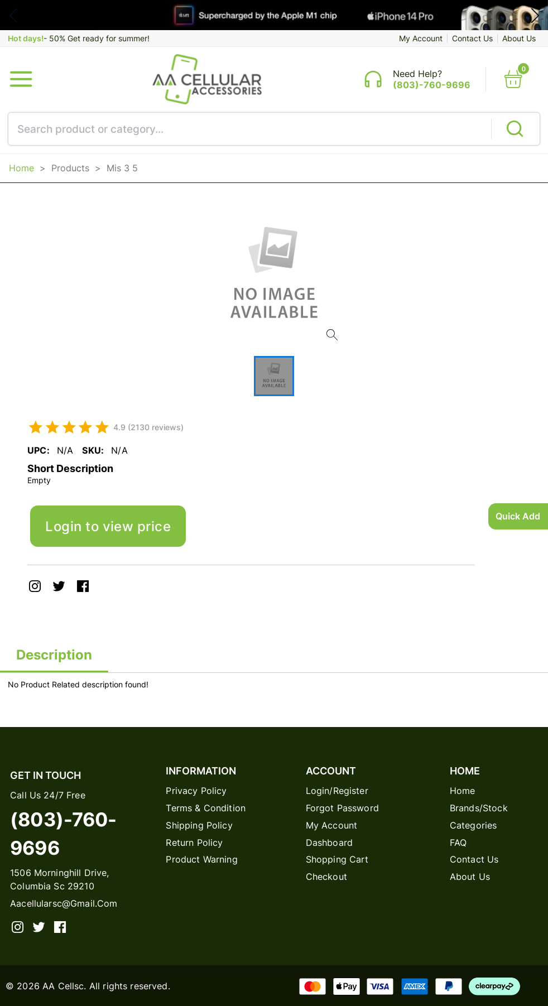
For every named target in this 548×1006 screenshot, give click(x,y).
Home (21, 168)
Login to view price (108, 526)
